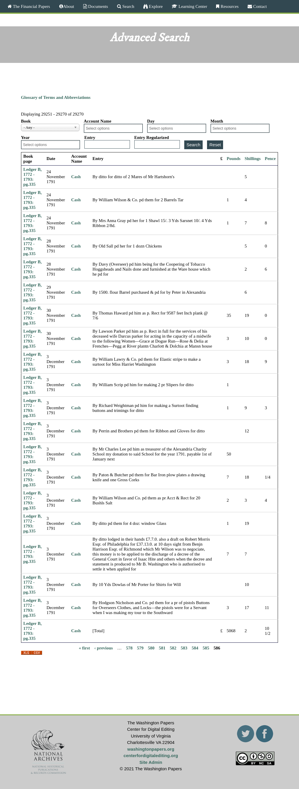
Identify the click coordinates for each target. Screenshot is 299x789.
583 (184, 648)
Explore (155, 6)
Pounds (234, 158)
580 (151, 648)
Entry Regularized (151, 137)
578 (129, 648)
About (68, 6)
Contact (259, 6)
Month (217, 121)
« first (84, 648)
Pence (270, 158)
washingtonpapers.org (150, 749)
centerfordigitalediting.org (151, 755)
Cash (76, 176)
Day (151, 121)
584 (195, 648)
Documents (97, 6)
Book (26, 121)
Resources (229, 6)
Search (127, 6)
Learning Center (192, 6)
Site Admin (151, 762)
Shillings (253, 158)
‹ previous (103, 648)
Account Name (98, 121)
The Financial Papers (31, 6)
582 (173, 648)
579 (140, 648)
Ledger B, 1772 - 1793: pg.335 (32, 177)
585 (206, 648)
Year (25, 137)
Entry (89, 137)
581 (162, 648)
